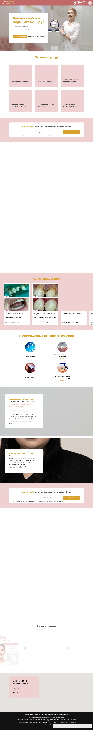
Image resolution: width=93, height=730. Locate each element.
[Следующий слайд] (68, 648)
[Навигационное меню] (90, 2)
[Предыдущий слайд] (25, 648)
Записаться (71, 132)
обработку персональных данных (28, 135)
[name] (25, 132)
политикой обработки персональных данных (53, 135)
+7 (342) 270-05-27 (80, 3)
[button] (20, 36)
